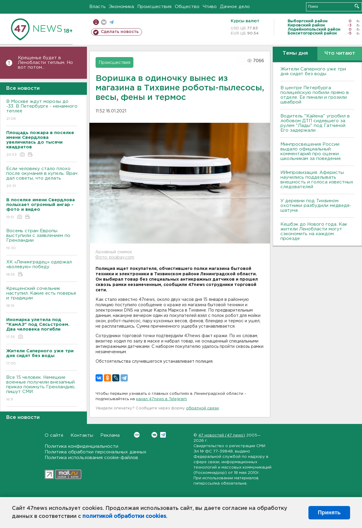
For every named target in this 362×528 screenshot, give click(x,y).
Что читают (339, 53)
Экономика (121, 7)
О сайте (54, 435)
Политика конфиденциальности (81, 446)
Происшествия (154, 7)
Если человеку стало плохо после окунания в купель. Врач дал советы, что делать (41, 177)
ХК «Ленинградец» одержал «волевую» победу (41, 268)
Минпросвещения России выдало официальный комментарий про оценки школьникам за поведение (310, 151)
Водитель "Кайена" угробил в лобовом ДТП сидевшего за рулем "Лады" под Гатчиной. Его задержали (315, 123)
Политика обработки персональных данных (95, 452)
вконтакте (104, 22)
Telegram (163, 435)
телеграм (111, 22)
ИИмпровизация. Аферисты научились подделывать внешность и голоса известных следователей (316, 180)
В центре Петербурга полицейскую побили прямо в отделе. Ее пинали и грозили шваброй (314, 95)
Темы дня (295, 53)
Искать (357, 6)
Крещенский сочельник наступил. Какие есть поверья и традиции (41, 297)
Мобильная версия (96, 22)
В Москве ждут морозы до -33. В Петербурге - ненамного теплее (41, 110)
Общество (187, 7)
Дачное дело (235, 7)
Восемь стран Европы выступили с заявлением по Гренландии (41, 240)
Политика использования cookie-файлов (91, 458)
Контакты (82, 435)
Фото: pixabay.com (114, 257)
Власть (97, 7)
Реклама (110, 435)
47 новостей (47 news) (221, 435)
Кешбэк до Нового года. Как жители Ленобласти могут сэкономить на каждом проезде (313, 231)
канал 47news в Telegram (161, 399)
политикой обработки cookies (124, 516)
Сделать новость (120, 32)
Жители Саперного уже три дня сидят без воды (313, 71)
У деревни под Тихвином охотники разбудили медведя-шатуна (315, 205)
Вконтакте (137, 435)
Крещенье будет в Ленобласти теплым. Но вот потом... (45, 62)
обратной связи (202, 408)
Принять (329, 513)
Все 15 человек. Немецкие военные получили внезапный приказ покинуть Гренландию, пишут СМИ (41, 388)
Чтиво (210, 7)
